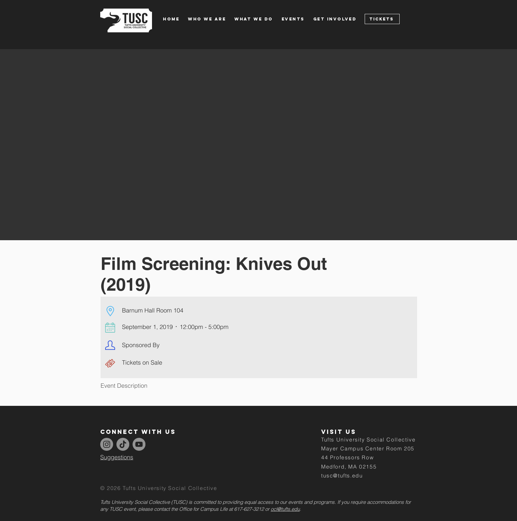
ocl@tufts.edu (285, 509)
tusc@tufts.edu (342, 475)
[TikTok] (122, 444)
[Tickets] (382, 19)
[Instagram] (106, 444)
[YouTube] (139, 444)
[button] (211, 18)
